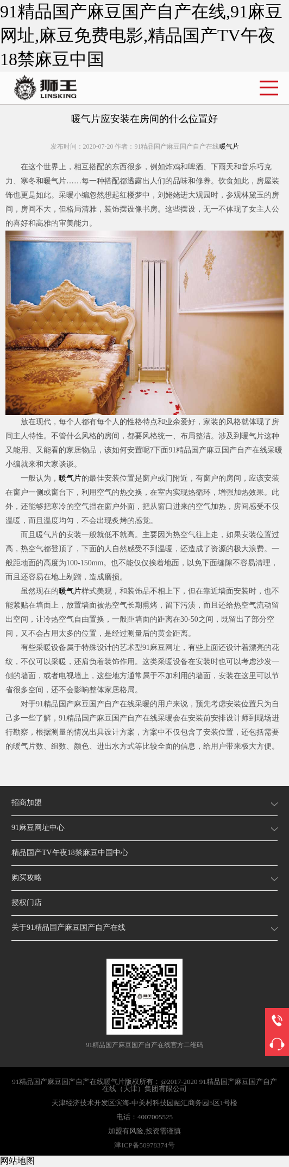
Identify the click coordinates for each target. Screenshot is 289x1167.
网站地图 (17, 1160)
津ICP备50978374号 (144, 1145)
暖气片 (229, 146)
